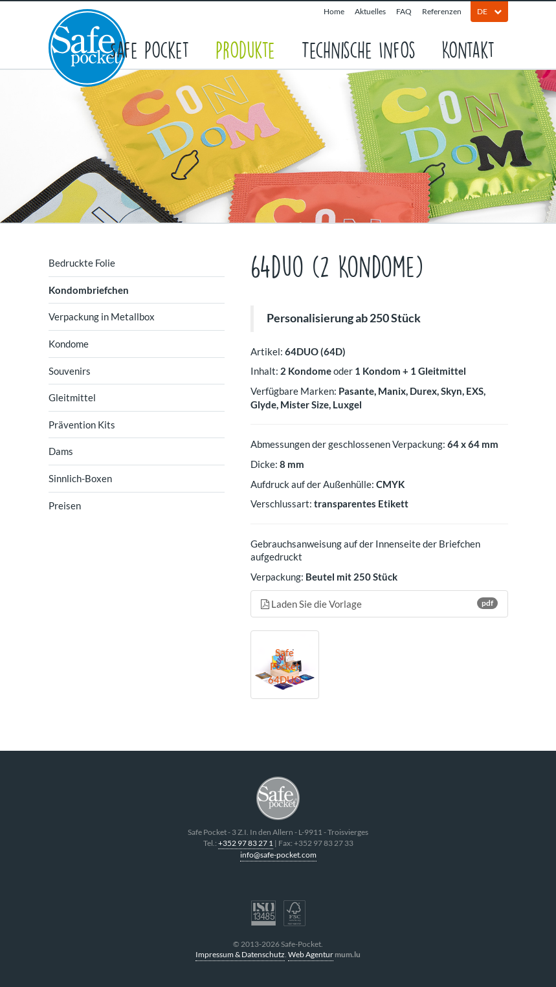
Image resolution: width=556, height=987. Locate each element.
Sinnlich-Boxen (80, 478)
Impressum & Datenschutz (240, 954)
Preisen (65, 505)
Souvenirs (70, 371)
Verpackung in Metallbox (102, 316)
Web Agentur (310, 954)
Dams (61, 451)
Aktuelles (370, 11)
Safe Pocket (149, 49)
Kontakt (468, 49)
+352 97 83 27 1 (245, 843)
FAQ (404, 11)
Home (334, 11)
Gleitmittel (72, 397)
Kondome (69, 343)
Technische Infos (358, 49)
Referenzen (441, 11)
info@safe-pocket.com (278, 854)
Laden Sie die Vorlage (379, 603)
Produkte (245, 49)
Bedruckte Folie (82, 263)
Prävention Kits (82, 424)
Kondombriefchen (89, 290)
